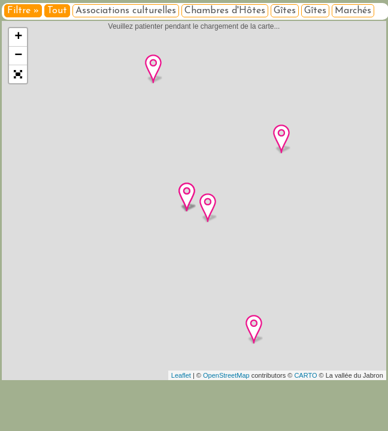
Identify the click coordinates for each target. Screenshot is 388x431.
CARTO (305, 375)
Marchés (353, 11)
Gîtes (285, 11)
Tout (57, 11)
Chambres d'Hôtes (224, 11)
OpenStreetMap (226, 375)
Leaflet (181, 375)
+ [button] (18, 37)
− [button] (18, 56)
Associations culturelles (125, 11)
